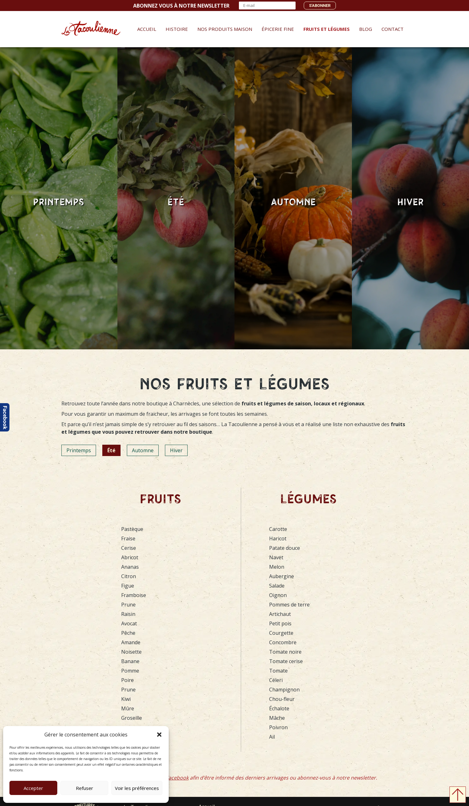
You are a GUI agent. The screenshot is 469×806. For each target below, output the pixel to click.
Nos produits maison (224, 29)
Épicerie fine (277, 29)
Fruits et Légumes (326, 29)
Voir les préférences (137, 788)
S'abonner (320, 5)
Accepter (33, 788)
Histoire (176, 29)
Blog (365, 29)
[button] (159, 734)
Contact (392, 29)
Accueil (146, 29)
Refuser (84, 788)
